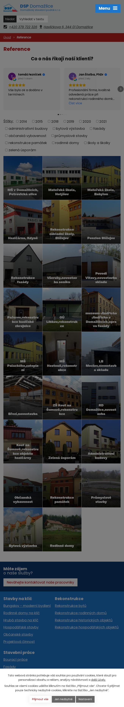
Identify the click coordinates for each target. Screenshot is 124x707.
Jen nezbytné (63, 699)
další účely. (98, 680)
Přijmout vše (40, 699)
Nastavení (85, 699)
